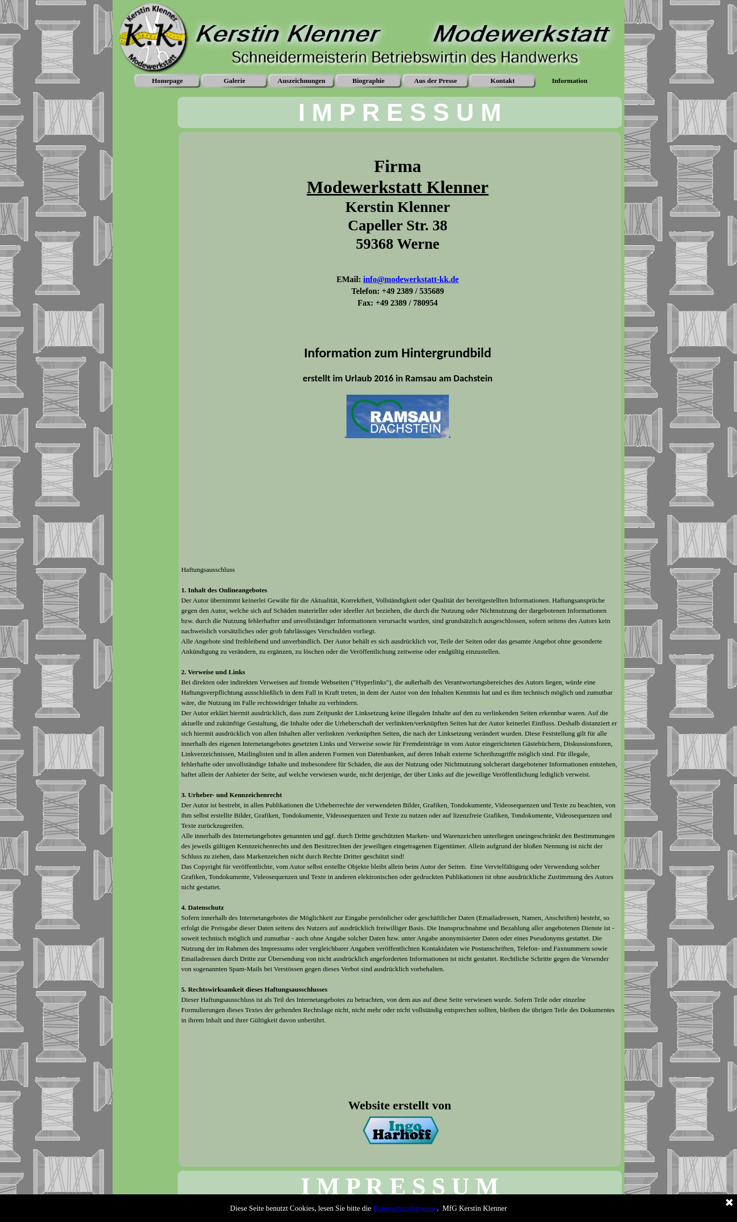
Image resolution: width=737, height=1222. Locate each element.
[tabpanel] (399, 112)
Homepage (167, 80)
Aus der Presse (435, 80)
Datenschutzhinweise (405, 1208)
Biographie (369, 80)
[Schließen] (729, 1203)
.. (398, 434)
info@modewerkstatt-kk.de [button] (411, 279)
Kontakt (502, 80)
